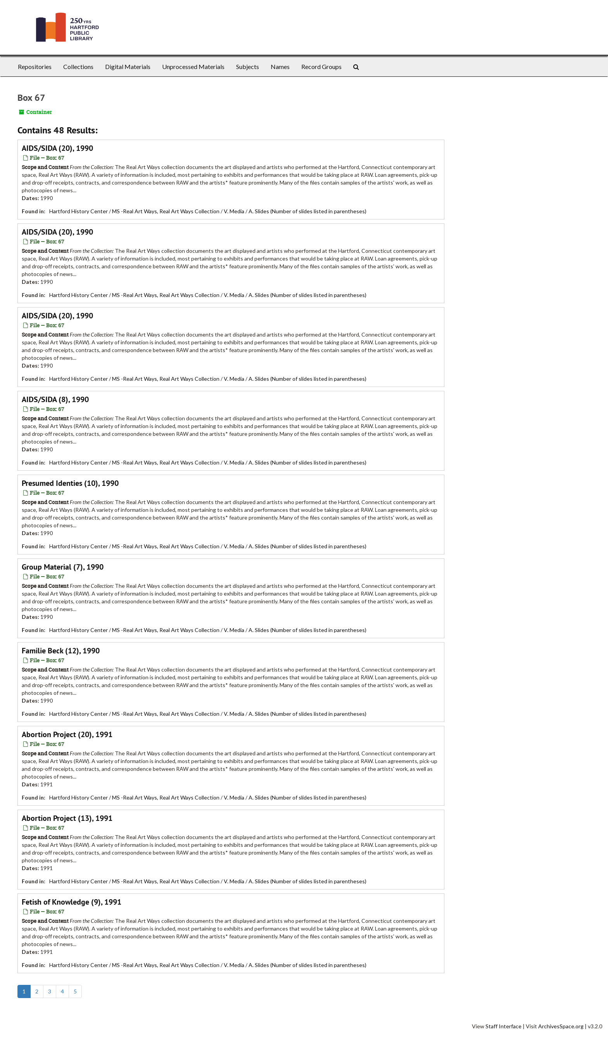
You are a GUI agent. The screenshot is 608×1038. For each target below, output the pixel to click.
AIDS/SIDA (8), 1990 (55, 399)
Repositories (35, 66)
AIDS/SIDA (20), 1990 (57, 148)
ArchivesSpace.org (561, 1026)
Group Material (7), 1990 (63, 567)
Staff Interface (503, 1026)
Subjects (247, 66)
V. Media (234, 211)
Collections (78, 66)
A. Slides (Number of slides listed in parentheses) (307, 211)
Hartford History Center (78, 211)
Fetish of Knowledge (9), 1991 (71, 902)
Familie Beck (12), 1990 (61, 651)
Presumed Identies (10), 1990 (70, 483)
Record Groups (321, 66)
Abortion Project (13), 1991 (67, 818)
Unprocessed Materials (193, 66)
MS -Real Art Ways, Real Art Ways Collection (165, 211)
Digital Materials (127, 66)
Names (280, 66)
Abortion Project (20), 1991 (67, 734)
